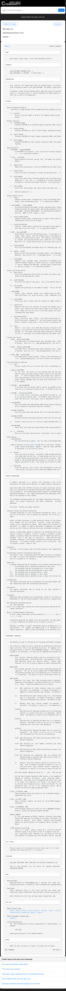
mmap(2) (32, 445)
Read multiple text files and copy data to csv (16, 979)
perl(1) (44, 910)
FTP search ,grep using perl (11, 969)
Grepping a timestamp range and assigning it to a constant (21, 983)
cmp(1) (18, 910)
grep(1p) (13, 918)
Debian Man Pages (10, 24)
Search (61, 10)
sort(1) (57, 910)
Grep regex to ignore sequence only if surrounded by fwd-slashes (23, 974)
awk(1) (12, 910)
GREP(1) (7, 46)
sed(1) (51, 910)
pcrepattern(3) (15, 912)
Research (58, 24)
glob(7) (33, 912)
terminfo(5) (25, 912)
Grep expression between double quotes (15, 964)
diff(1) (24, 910)
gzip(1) (36, 910)
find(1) (30, 910)
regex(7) (40, 912)
